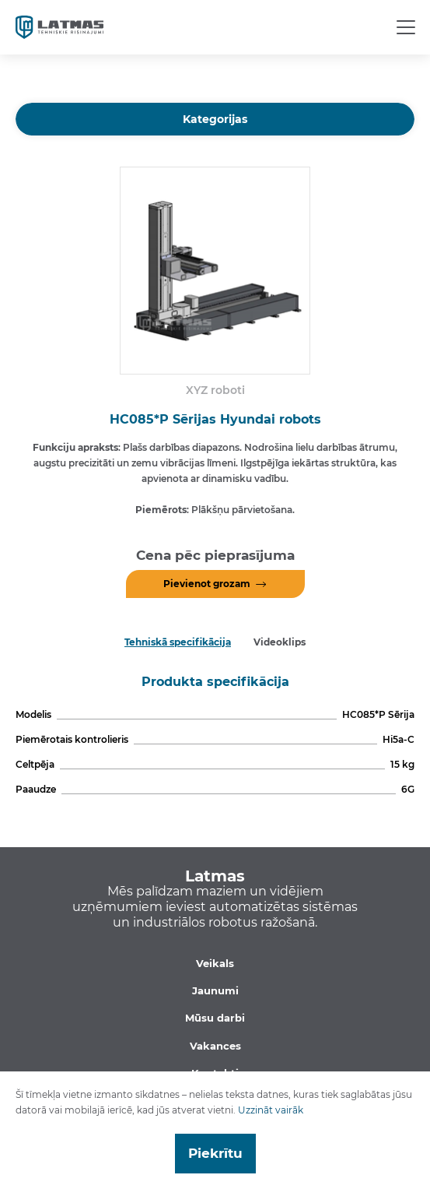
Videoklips (279, 642)
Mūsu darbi (215, 1017)
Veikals (215, 963)
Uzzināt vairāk (270, 1110)
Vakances (215, 1045)
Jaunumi (215, 990)
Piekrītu (215, 1153)
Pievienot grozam (206, 583)
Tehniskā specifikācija (177, 642)
